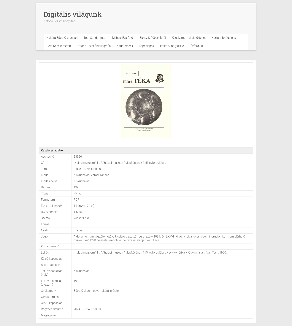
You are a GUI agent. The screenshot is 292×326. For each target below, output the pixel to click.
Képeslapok (146, 46)
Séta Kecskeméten (59, 46)
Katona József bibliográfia (94, 46)
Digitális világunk (73, 14)
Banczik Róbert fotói (152, 37)
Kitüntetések (125, 46)
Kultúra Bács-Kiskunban (62, 37)
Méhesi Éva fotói (123, 37)
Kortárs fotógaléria (224, 37)
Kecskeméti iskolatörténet (189, 37)
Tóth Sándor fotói (95, 37)
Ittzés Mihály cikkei (172, 46)
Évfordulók (197, 46)
